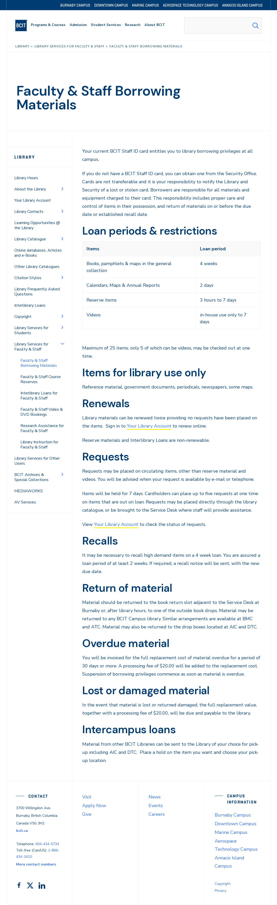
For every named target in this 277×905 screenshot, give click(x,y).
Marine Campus (231, 832)
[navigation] (23, 25)
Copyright (22, 316)
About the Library (30, 189)
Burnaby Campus (233, 815)
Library (24, 157)
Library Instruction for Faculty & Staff (39, 444)
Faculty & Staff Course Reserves (40, 379)
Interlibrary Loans (29, 305)
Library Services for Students (31, 330)
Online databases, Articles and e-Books (38, 253)
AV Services (25, 502)
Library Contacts (28, 211)
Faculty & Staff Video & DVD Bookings (41, 412)
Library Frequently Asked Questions (37, 291)
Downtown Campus (235, 824)
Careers (157, 814)
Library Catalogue (30, 239)
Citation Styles (27, 278)
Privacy (220, 890)
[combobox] (223, 25)
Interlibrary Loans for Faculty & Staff (38, 395)
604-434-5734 (47, 844)
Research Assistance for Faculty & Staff (42, 428)
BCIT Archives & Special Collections (31, 477)
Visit (86, 797)
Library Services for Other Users (37, 461)
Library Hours (26, 178)
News (155, 797)
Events (156, 806)
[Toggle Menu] (62, 188)
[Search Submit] (255, 25)
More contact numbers (36, 864)
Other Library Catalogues (36, 266)
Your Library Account (32, 200)
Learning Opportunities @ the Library (37, 225)
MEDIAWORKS (28, 491)
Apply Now (94, 806)
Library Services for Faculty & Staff (31, 346)
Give (86, 814)
